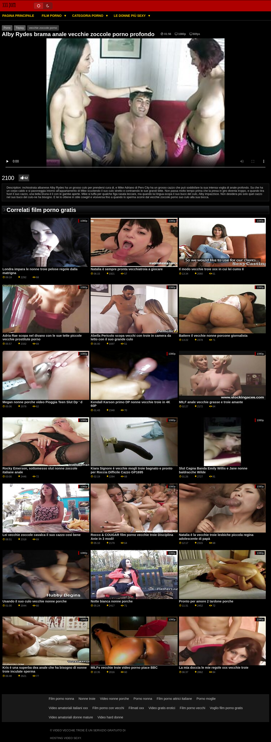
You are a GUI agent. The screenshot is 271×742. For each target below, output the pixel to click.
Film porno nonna (61, 698)
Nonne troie (87, 698)
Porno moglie (206, 698)
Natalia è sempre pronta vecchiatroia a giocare (127, 269)
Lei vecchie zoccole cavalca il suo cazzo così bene (41, 535)
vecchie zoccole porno (43, 27)
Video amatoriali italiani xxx (68, 708)
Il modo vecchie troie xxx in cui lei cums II (211, 269)
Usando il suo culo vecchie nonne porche (34, 601)
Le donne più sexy (130, 15)
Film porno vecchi (192, 708)
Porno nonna (142, 698)
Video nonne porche (114, 698)
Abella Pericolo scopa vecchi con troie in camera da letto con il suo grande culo (131, 337)
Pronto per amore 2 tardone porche (206, 601)
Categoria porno (88, 15)
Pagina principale (18, 15)
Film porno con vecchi (108, 708)
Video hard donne (110, 717)
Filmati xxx (136, 708)
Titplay (20, 27)
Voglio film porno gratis (226, 708)
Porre (7, 27)
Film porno (52, 15)
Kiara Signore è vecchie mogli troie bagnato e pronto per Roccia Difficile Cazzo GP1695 (131, 470)
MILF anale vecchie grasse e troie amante (211, 402)
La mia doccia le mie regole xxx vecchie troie (213, 667)
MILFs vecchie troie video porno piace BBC (124, 667)
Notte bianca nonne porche (112, 601)
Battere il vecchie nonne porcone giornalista (213, 335)
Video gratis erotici (161, 708)
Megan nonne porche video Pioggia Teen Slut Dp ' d (42, 402)
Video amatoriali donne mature (71, 717)
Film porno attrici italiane (174, 698)
